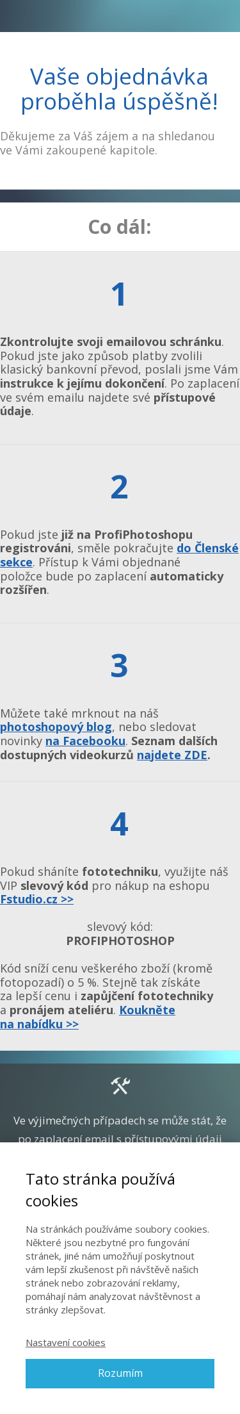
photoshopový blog (56, 726)
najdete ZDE (172, 754)
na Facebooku (85, 740)
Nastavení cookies (66, 1342)
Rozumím (120, 1373)
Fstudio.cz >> (37, 899)
